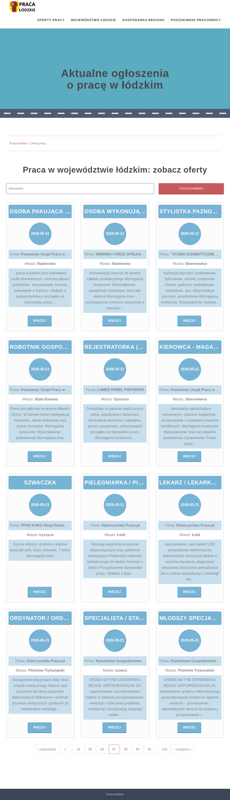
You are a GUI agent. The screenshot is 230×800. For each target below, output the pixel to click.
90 (149, 749)
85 (90, 749)
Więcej (39, 320)
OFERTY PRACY (50, 20)
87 (114, 749)
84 (78, 749)
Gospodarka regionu (143, 20)
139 (164, 749)
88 (126, 749)
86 (102, 749)
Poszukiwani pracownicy (196, 20)
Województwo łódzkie (93, 20)
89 (137, 749)
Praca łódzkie (18, 143)
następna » (183, 749)
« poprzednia (47, 749)
